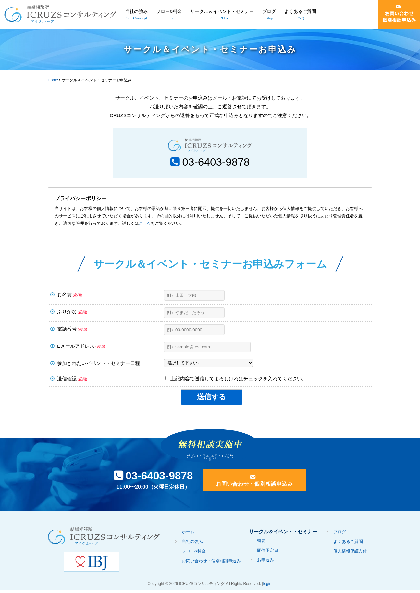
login (267, 587)
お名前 (69, 296)
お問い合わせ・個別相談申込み (260, 486)
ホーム (188, 535)
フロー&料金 (169, 11)
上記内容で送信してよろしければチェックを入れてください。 (236, 380)
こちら (145, 225)
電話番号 (72, 330)
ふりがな (72, 313)
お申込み (265, 563)
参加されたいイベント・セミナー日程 (98, 365)
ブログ (269, 11)
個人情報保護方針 (350, 554)
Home (53, 80)
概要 (261, 544)
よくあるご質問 (300, 11)
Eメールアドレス (81, 347)
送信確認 (72, 380)
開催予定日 (267, 553)
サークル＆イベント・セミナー (222, 11)
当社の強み (136, 11)
